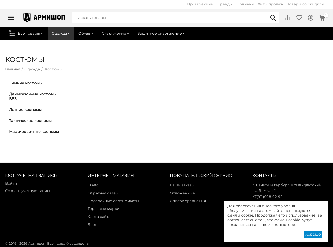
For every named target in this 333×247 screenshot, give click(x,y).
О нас (93, 185)
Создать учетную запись (28, 190)
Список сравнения (188, 201)
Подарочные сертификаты (113, 201)
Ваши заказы (182, 185)
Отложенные (182, 193)
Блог (92, 224)
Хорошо (313, 234)
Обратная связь (103, 193)
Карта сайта (99, 216)
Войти (11, 183)
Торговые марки (103, 208)
